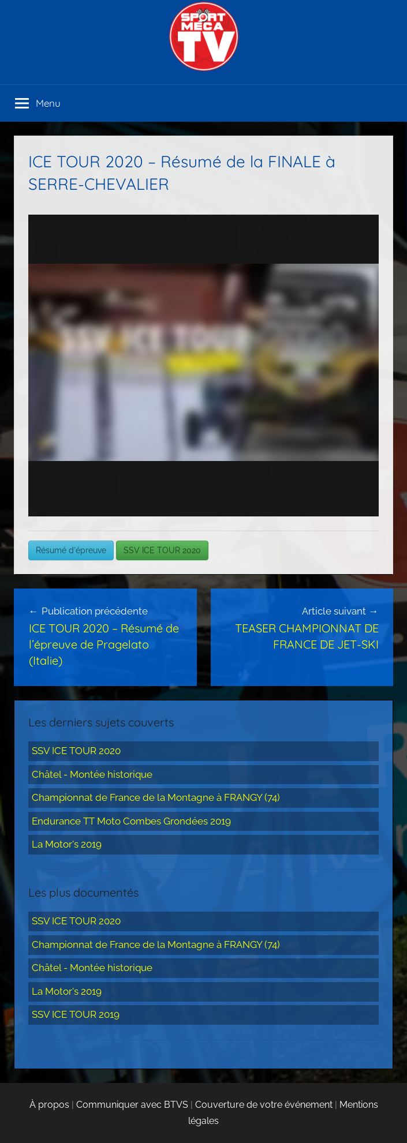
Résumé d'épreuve (71, 550)
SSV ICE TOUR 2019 (76, 1014)
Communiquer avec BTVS (132, 1104)
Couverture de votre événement (264, 1104)
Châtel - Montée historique (92, 774)
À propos (49, 1104)
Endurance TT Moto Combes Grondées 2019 (131, 821)
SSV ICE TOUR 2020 (162, 550)
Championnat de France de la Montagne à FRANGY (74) (156, 797)
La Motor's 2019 (67, 844)
